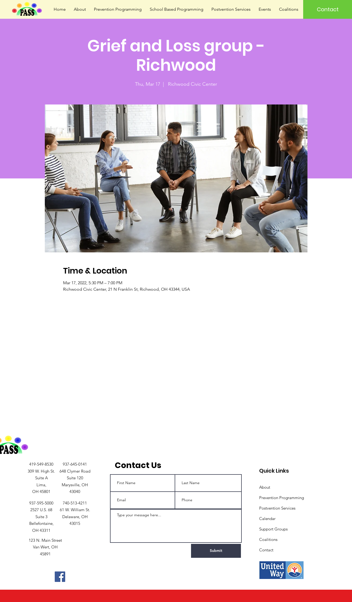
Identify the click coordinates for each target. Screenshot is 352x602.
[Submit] (216, 551)
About (264, 487)
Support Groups (273, 529)
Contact (266, 549)
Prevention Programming (281, 497)
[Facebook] (60, 576)
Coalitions (268, 539)
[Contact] (327, 9)
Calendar (267, 518)
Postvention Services (277, 508)
